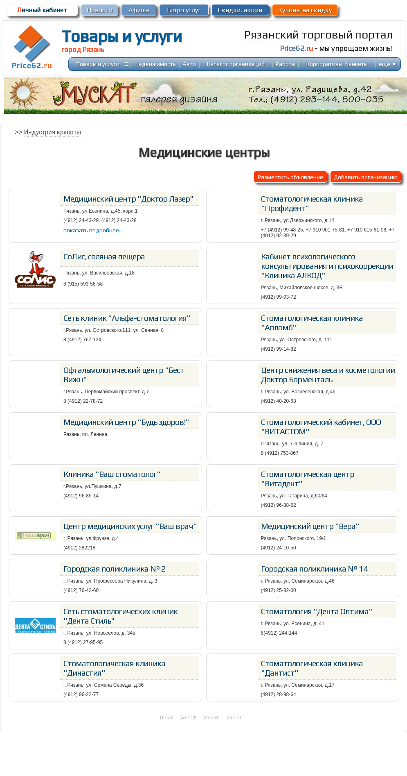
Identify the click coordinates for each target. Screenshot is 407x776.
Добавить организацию (366, 176)
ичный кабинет (42, 10)
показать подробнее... (93, 230)
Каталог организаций (236, 63)
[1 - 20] (166, 717)
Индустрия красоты (52, 132)
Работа (285, 63)
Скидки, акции (240, 10)
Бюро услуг (184, 10)
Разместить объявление (290, 176)
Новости (99, 10)
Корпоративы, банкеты (337, 63)
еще (387, 63)
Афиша (138, 10)
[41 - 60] (212, 717)
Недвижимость (155, 63)
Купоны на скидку (305, 10)
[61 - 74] (235, 717)
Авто (189, 63)
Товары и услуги (121, 36)
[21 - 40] (189, 717)
